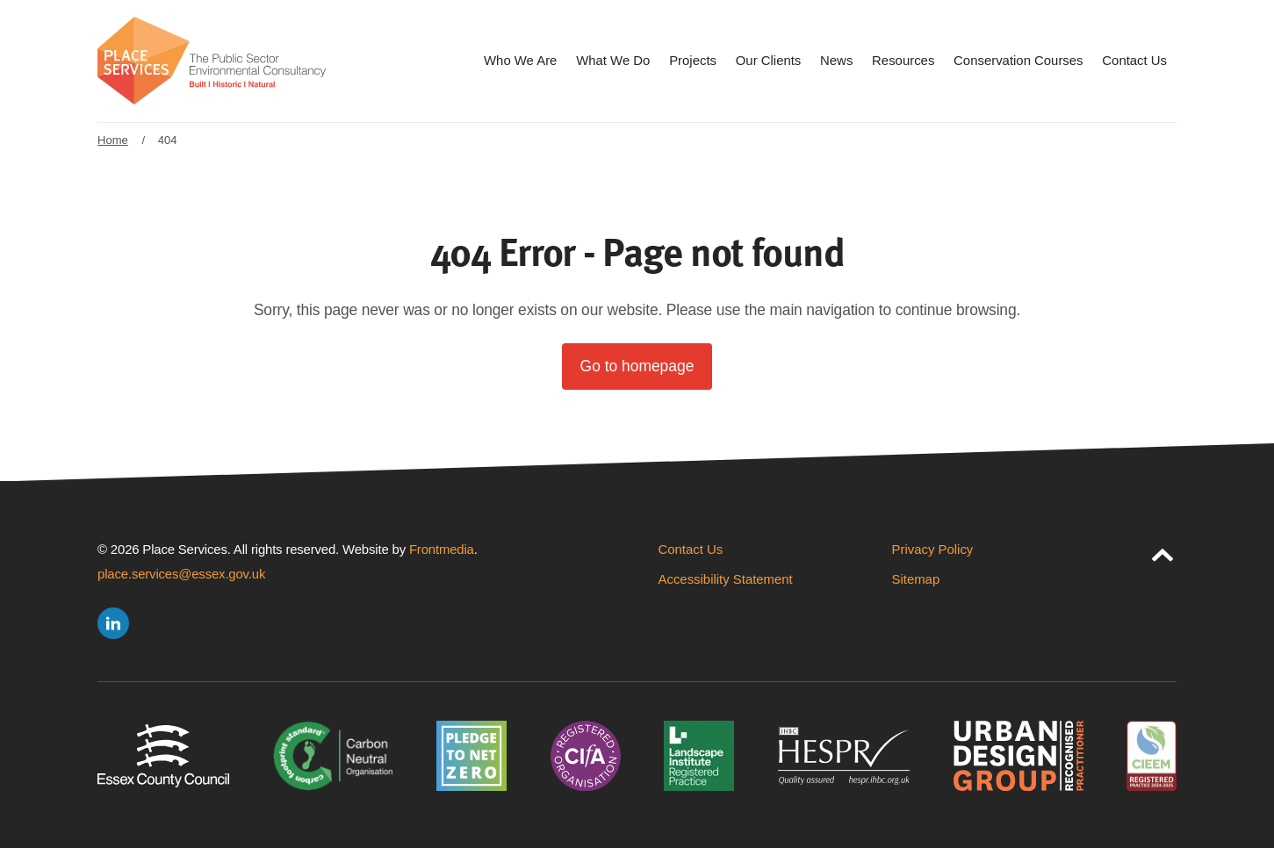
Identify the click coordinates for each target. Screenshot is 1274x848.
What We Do (613, 60)
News (836, 60)
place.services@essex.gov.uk (181, 573)
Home (112, 140)
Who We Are (520, 60)
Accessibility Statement (726, 578)
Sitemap (916, 578)
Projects (692, 60)
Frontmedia (441, 549)
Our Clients (769, 60)
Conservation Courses (1018, 60)
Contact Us (1134, 60)
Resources (903, 60)
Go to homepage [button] (637, 366)
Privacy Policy (933, 549)
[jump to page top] (1162, 551)
